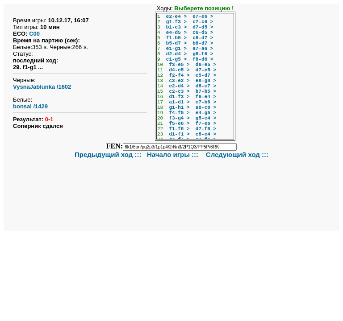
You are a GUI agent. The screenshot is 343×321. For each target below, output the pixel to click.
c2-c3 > (179, 91)
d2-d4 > (176, 54)
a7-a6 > (202, 48)
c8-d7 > (202, 38)
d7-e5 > (206, 70)
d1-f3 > (179, 96)
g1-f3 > (176, 22)
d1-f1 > (179, 134)
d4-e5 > (179, 70)
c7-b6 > (206, 102)
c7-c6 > (202, 22)
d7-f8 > (206, 129)
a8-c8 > (206, 107)
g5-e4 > (206, 118)
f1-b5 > (176, 38)
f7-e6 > (206, 123)
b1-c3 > (176, 27)
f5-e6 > (179, 123)
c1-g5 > (176, 59)
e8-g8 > (206, 80)
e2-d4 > (179, 86)
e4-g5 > (206, 112)
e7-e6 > (202, 16)
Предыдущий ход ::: (108, 154)
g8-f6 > (202, 54)
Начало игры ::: (173, 154)
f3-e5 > (179, 64)
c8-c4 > (206, 134)
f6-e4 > (206, 96)
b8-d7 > (202, 43)
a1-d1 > (179, 102)
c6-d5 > (202, 32)
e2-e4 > (176, 16)
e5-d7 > (206, 75)
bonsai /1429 (30, 106)
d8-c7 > (206, 86)
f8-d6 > (202, 59)
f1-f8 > (179, 129)
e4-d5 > (176, 32)
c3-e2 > (179, 80)
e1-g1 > (176, 48)
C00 (34, 33)
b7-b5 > (206, 91)
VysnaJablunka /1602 (42, 86)
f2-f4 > (179, 75)
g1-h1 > (179, 107)
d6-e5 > (206, 64)
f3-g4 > (179, 118)
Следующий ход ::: (237, 154)
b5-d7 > (176, 43)
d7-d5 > (202, 27)
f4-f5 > (179, 112)
